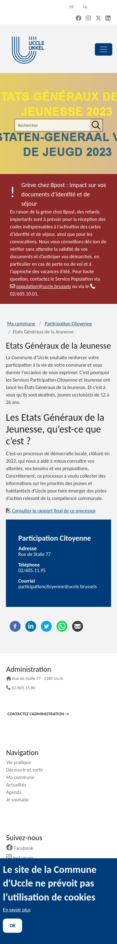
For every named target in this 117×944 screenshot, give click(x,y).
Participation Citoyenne (68, 324)
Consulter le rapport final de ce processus (51, 511)
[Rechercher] (96, 125)
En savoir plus (17, 910)
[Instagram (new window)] (88, 18)
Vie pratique (21, 762)
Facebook (22, 848)
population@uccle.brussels (40, 286)
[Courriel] (77, 626)
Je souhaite (20, 800)
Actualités (18, 785)
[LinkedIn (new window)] (108, 18)
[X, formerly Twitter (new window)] (98, 18)
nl (85, 7)
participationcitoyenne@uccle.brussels (57, 586)
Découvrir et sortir (27, 770)
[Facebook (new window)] (78, 18)
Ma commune (21, 324)
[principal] (103, 49)
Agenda (16, 792)
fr (71, 7)
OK (12, 925)
